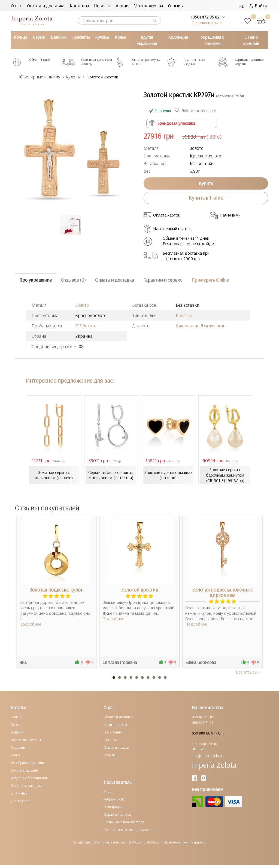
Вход (108, 791)
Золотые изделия (24, 770)
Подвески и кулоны (26, 739)
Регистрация (113, 806)
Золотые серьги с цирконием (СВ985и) (54, 475)
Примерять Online (210, 280)
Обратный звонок (117, 814)
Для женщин (213, 325)
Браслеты (81, 37)
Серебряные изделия (27, 762)
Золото (82, 305)
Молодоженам (148, 5)
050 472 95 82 (203, 716)
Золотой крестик (139, 589)
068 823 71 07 (202, 722)
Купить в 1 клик (206, 197)
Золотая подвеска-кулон (56, 589)
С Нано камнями (251, 40)
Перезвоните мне (207, 22)
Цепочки (58, 37)
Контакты (79, 5)
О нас (16, 5)
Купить (206, 183)
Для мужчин (187, 325)
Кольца (20, 37)
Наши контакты (115, 724)
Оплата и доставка (46, 5)
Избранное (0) (114, 799)
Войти (258, 5)
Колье (120, 37)
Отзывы (175, 5)
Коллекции (178, 37)
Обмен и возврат (116, 747)
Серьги (39, 37)
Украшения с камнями (212, 40)
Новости (102, 5)
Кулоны (102, 37)
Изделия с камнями (26, 785)
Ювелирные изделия (39, 77)
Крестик (184, 315)
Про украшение (35, 280)
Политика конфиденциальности (128, 829)
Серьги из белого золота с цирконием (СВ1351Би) (111, 475)
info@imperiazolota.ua (209, 755)
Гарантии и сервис (162, 280)
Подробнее (30, 624)
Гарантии (111, 739)
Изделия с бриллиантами (30, 777)
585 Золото (85, 325)
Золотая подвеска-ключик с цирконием (222, 592)
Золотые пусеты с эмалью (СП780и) (168, 475)
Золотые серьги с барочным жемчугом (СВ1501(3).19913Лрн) (225, 475)
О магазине (113, 732)
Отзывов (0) (73, 280)
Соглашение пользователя (124, 822)
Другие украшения (147, 40)
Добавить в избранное (196, 110)
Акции (122, 5)
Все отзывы (248, 672)
